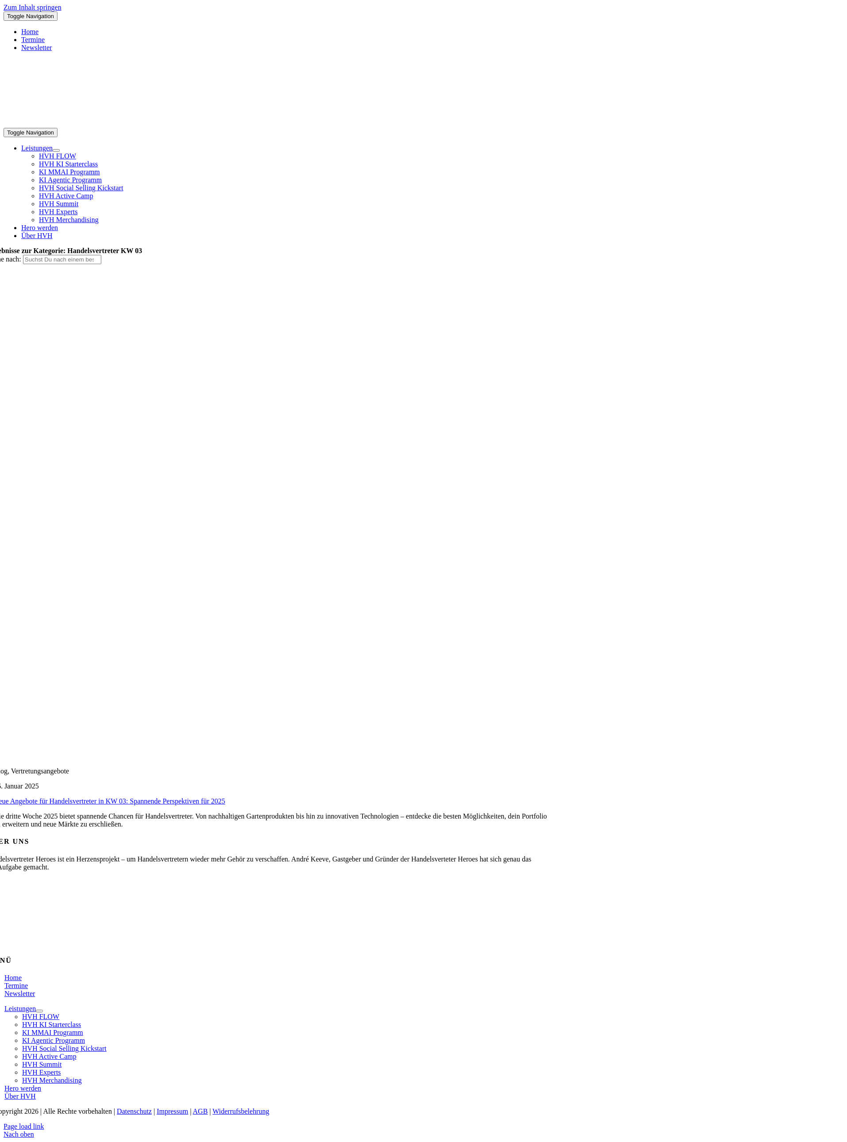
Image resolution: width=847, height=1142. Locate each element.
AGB (200, 1111)
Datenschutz (134, 1111)
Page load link (24, 1126)
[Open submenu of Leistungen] (56, 150)
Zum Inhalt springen (32, 7)
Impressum (172, 1111)
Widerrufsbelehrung (241, 1111)
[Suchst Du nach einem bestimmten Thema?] (62, 259)
